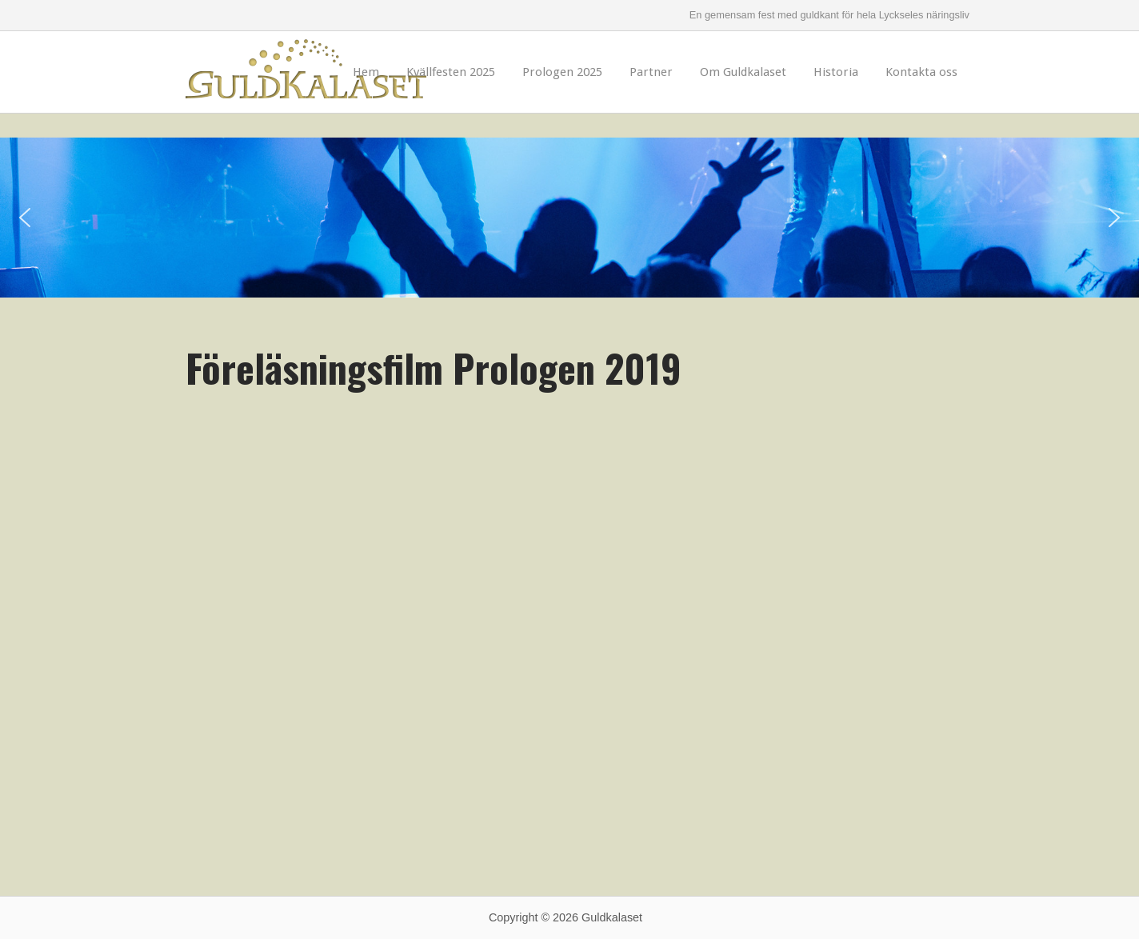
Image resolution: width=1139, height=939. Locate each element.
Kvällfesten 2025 (450, 72)
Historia (835, 72)
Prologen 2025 (562, 72)
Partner (651, 72)
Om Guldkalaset (743, 72)
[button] (25, 217)
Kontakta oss (921, 72)
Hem (366, 72)
